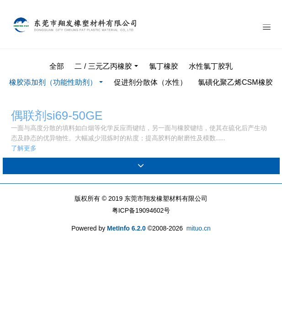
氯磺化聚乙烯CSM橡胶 (235, 82)
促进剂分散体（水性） (150, 82)
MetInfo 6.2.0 (126, 228)
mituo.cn (198, 228)
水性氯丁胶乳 (211, 66)
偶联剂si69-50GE (57, 115)
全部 (56, 66)
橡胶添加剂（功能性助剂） (53, 82)
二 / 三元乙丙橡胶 (103, 66)
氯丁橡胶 (163, 66)
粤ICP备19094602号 (141, 210)
